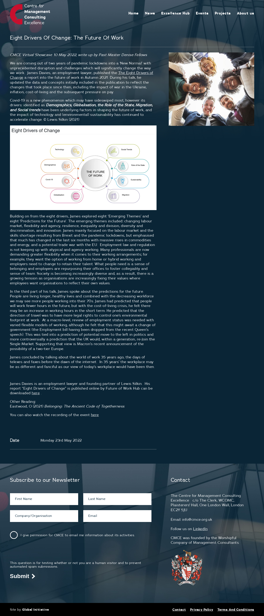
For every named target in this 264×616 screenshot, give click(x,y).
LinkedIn (200, 528)
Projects (223, 13)
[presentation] (41, 553)
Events (202, 13)
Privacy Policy (201, 609)
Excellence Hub (175, 13)
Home (133, 13)
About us (245, 13)
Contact (179, 609)
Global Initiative (35, 609)
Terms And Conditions (235, 609)
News (150, 13)
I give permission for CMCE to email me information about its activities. (78, 535)
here (36, 393)
